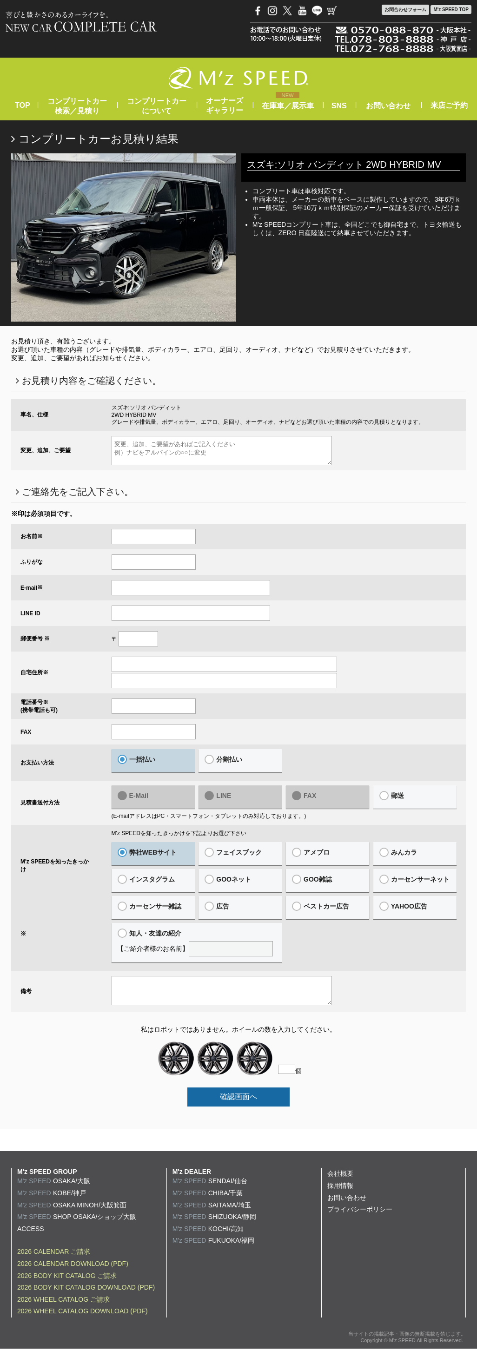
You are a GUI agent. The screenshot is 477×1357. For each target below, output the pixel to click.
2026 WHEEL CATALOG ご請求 (63, 1307)
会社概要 (340, 1182)
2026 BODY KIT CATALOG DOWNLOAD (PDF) (86, 1295)
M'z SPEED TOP (451, 9)
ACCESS (30, 1237)
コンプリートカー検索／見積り (77, 106)
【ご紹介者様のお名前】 (197, 947)
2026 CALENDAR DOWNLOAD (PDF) (72, 1272)
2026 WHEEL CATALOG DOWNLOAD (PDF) (82, 1319)
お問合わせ (405, 10)
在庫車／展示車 (288, 106)
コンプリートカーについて (156, 106)
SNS (339, 106)
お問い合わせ (388, 106)
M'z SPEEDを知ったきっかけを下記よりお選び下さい (179, 837)
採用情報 (340, 1194)
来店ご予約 (449, 105)
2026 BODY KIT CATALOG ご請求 (67, 1284)
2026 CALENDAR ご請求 (53, 1260)
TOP (22, 105)
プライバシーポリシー (359, 1217)
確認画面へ (238, 1105)
